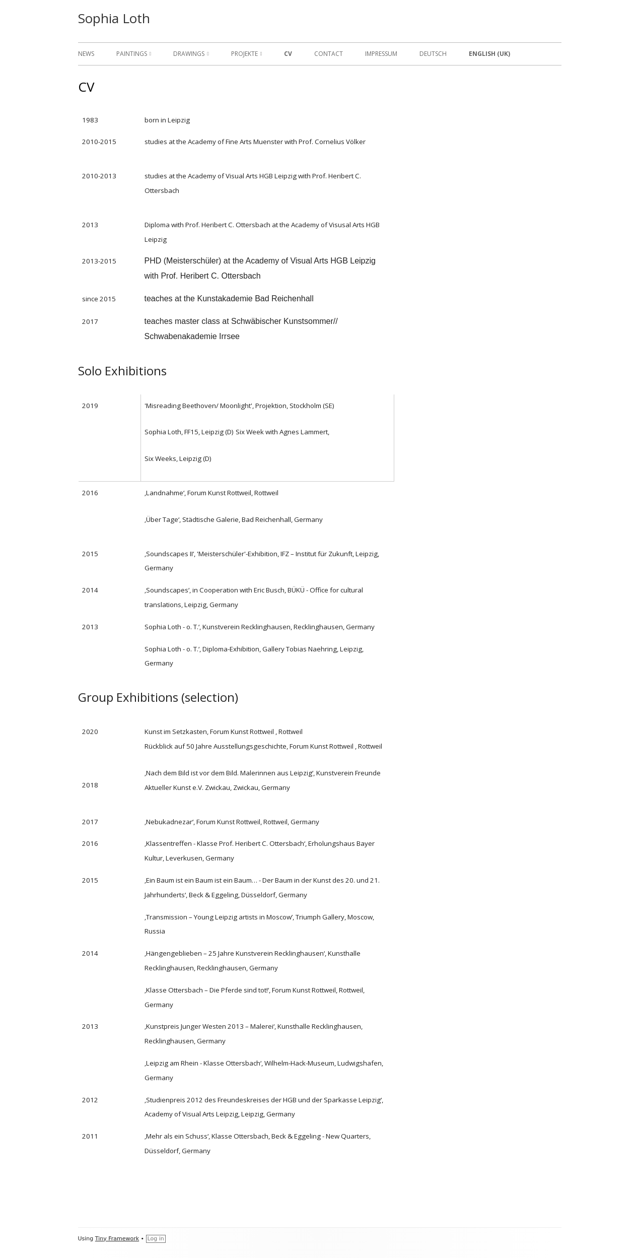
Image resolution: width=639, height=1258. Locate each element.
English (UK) (489, 53)
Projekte (244, 53)
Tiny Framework (117, 1238)
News (86, 53)
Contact (328, 53)
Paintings (131, 53)
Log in (156, 1238)
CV (288, 53)
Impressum (381, 53)
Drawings (188, 53)
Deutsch (433, 53)
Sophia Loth (114, 18)
